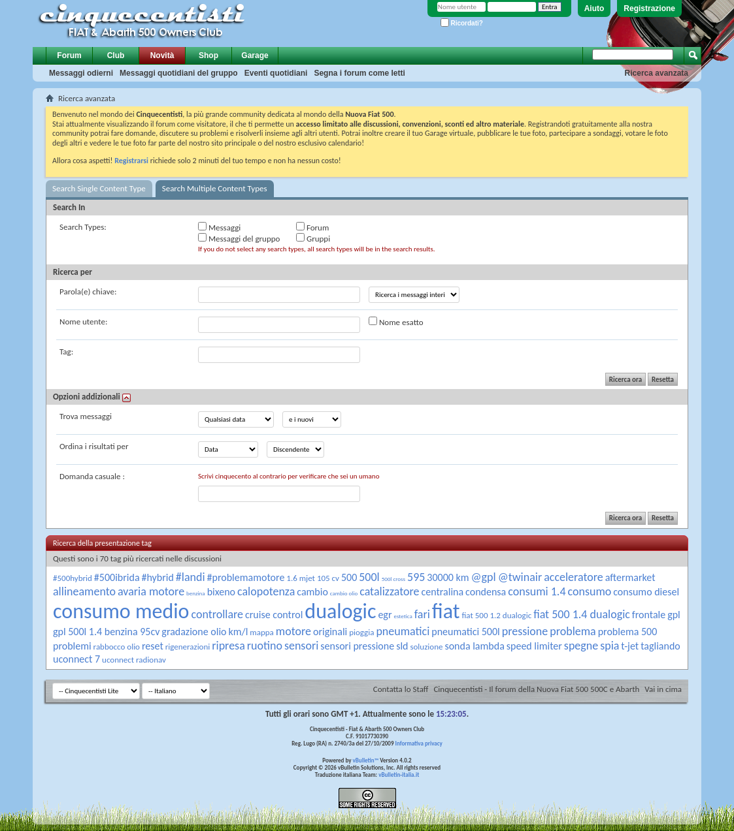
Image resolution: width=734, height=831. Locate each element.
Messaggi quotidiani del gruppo (179, 73)
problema (572, 631)
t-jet (630, 646)
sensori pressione (357, 646)
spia (609, 645)
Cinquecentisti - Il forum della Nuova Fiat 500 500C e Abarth (536, 689)
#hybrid (158, 577)
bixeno (221, 592)
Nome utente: (83, 321)
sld (402, 646)
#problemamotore (246, 577)
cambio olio (344, 593)
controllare (217, 614)
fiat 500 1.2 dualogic (496, 615)
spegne (581, 645)
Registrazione (649, 8)
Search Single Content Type (99, 188)
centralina (442, 592)
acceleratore (573, 577)
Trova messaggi (85, 416)
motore (293, 631)
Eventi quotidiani (276, 73)
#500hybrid (72, 578)
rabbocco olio (116, 646)
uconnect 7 (76, 659)
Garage (254, 55)
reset (152, 646)
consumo (589, 591)
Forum (69, 55)
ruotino (264, 645)
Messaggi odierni (81, 73)
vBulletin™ (366, 760)
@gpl (483, 577)
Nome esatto (396, 322)
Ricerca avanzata (656, 73)
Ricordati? (462, 23)
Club (116, 55)
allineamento (84, 591)
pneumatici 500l (465, 631)
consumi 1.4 (536, 591)
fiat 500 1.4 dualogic (581, 614)
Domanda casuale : (92, 476)
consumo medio (121, 611)
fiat (446, 611)
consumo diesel (646, 592)
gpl (673, 614)
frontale (648, 614)
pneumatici (402, 631)
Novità (162, 55)
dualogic (340, 611)
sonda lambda (474, 646)
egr (385, 614)
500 (349, 577)
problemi (72, 646)
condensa (485, 592)
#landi (190, 577)
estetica (402, 615)
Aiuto (594, 8)
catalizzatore (389, 591)
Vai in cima (663, 689)
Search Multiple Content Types (214, 188)
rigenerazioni (187, 646)
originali (330, 631)
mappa (262, 632)
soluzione (426, 646)
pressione (525, 631)
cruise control (274, 614)
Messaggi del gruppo (239, 238)
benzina (195, 593)
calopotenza (266, 591)
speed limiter (534, 646)
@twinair (520, 577)
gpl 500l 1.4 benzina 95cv (106, 631)
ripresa (228, 645)
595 (416, 577)
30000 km (448, 577)
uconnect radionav (134, 660)
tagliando (660, 646)
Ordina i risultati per (93, 446)
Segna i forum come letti (359, 73)
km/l (238, 631)
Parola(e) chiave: (87, 291)
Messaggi (219, 227)
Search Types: (83, 227)
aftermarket (630, 577)
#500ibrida (117, 577)
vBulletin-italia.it (398, 774)
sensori (301, 645)
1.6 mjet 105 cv (312, 578)
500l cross (393, 578)
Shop (208, 55)
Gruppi (313, 238)
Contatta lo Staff (401, 689)
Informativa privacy (418, 743)
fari (422, 614)
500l (369, 577)
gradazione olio (193, 631)
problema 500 (628, 631)
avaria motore (151, 591)
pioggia (361, 632)
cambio (312, 592)
